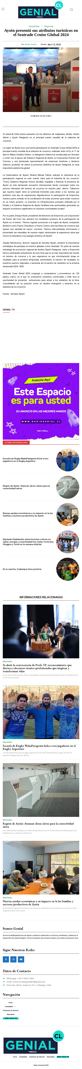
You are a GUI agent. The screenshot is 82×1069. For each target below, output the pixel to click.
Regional (49, 26)
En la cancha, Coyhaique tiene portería (22, 569)
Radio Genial (30, 44)
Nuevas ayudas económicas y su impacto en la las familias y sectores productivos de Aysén (28, 514)
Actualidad (34, 26)
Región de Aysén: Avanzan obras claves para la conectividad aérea (38, 825)
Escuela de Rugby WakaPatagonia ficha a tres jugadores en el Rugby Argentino (25, 459)
